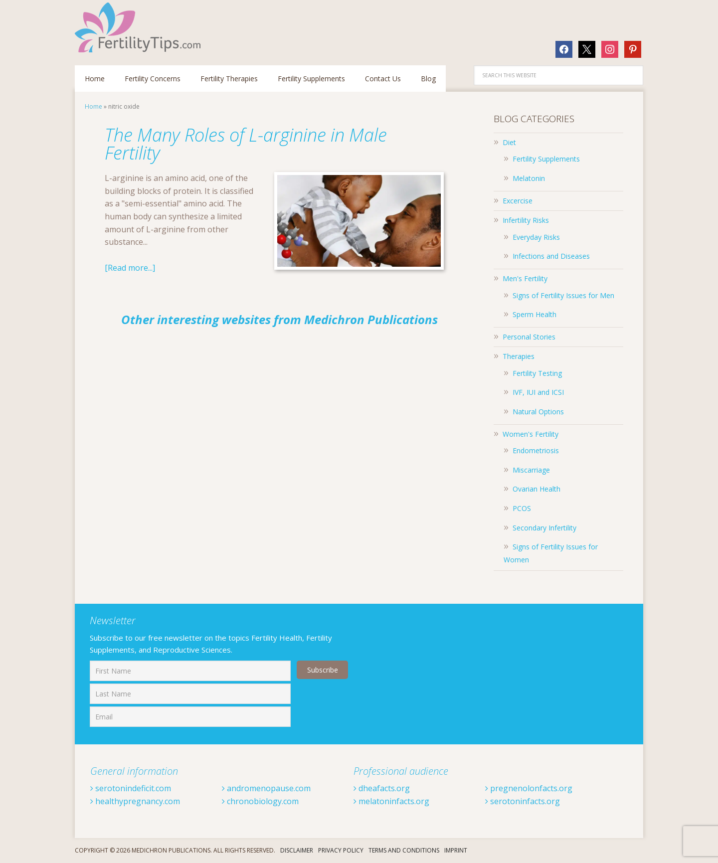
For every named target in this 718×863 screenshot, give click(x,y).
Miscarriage (531, 470)
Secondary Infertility (544, 527)
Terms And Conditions (403, 850)
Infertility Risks (526, 220)
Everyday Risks (536, 237)
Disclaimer (296, 850)
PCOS (522, 508)
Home (93, 106)
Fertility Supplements (546, 159)
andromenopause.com (266, 788)
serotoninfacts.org (522, 801)
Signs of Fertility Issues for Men (563, 295)
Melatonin (529, 178)
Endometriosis (536, 450)
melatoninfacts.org (391, 801)
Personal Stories (529, 337)
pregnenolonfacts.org (528, 788)
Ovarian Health (536, 489)
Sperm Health (534, 314)
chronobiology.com (260, 801)
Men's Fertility (525, 278)
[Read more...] (130, 267)
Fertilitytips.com (139, 27)
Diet (509, 142)
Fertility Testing (537, 373)
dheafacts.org (382, 788)
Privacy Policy (340, 850)
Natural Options (538, 411)
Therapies (519, 356)
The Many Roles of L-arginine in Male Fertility (246, 144)
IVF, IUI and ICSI (538, 392)
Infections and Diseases (551, 256)
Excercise (518, 200)
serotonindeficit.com (130, 788)
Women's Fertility (530, 434)
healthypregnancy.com (135, 801)
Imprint (455, 850)
